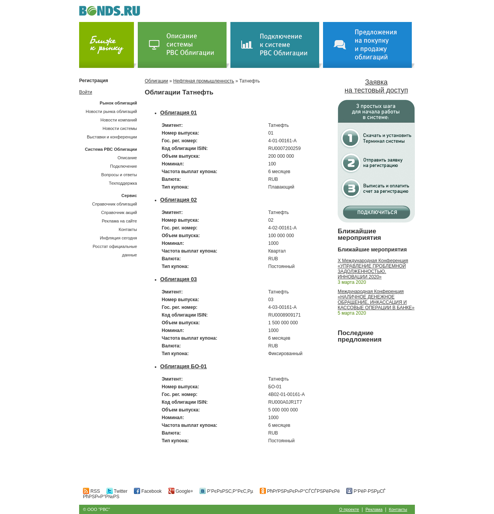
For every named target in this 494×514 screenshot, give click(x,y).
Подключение (123, 166)
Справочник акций (119, 212)
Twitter (117, 491)
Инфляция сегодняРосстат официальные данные (115, 246)
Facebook (148, 491)
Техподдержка (123, 183)
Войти (85, 92)
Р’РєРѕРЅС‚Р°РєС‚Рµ (226, 491)
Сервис (129, 195)
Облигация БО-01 (183, 366)
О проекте (349, 509)
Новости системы (120, 128)
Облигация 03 (178, 279)
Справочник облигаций (114, 204)
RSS (91, 491)
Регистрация (93, 80)
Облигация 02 (178, 200)
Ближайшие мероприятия (359, 234)
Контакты (127, 229)
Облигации (156, 81)
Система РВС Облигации (111, 149)
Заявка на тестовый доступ (376, 86)
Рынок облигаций (118, 103)
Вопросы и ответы (119, 174)
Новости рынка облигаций (111, 111)
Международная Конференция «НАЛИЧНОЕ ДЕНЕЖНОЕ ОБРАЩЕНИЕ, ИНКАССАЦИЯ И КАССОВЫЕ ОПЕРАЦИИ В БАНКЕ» (376, 299)
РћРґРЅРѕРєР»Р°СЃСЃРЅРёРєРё (300, 491)
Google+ (180, 491)
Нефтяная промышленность (203, 81)
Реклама (373, 509)
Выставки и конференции (112, 137)
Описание (127, 157)
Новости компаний (118, 120)
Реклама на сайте (119, 221)
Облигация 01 (178, 113)
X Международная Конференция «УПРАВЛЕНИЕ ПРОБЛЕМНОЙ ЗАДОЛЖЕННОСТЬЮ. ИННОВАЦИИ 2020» (373, 269)
